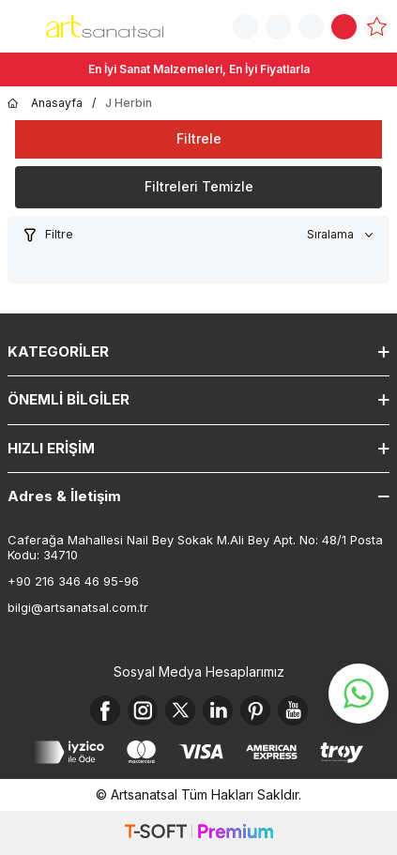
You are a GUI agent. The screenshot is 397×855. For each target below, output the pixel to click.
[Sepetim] (344, 26)
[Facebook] (105, 710)
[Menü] (19, 24)
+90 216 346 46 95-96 (73, 580)
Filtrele (198, 138)
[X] (180, 710)
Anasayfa (45, 103)
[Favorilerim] (376, 26)
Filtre (48, 234)
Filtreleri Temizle (199, 186)
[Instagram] (143, 710)
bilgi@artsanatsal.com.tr (78, 607)
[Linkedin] (218, 710)
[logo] (104, 26)
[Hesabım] (311, 26)
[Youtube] (293, 710)
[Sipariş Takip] (278, 26)
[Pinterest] (255, 710)
